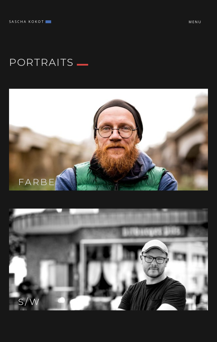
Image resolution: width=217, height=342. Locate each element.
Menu (195, 22)
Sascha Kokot (26, 21)
